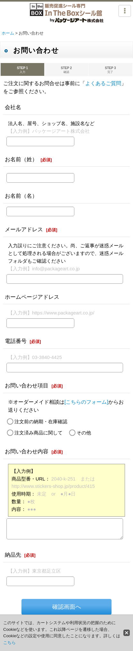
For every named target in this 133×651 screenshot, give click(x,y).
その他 (84, 432)
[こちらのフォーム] (86, 402)
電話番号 (16, 341)
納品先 (13, 555)
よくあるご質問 (103, 83)
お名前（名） (21, 196)
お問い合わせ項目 (26, 385)
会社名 (13, 107)
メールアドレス (24, 229)
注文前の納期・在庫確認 (40, 421)
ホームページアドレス (32, 297)
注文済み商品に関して (38, 432)
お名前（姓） (21, 159)
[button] (124, 11)
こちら (9, 642)
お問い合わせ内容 (26, 451)
